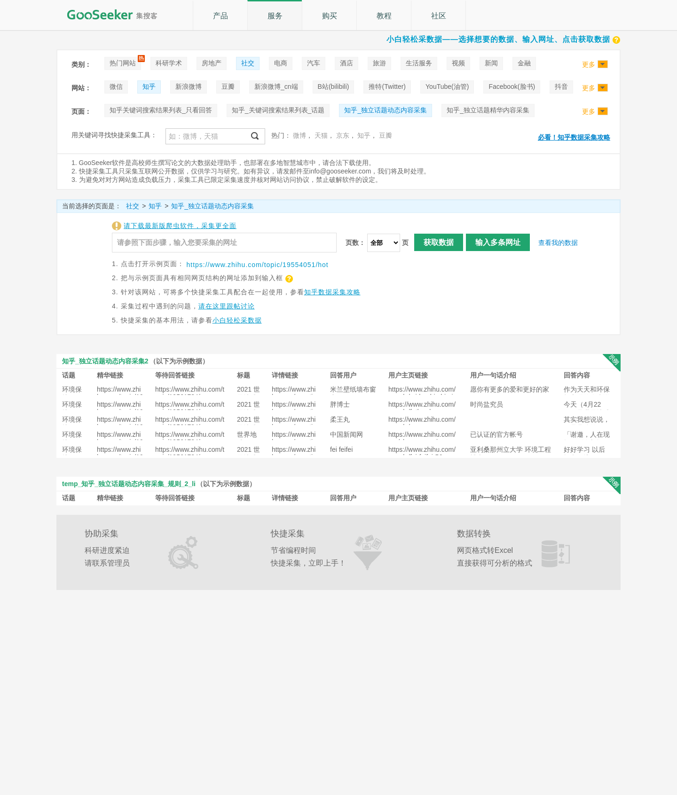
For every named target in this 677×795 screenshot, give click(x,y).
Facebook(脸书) (511, 86)
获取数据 (439, 242)
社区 (438, 16)
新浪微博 (188, 86)
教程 (384, 16)
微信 (116, 86)
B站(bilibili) (333, 86)
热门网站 (123, 63)
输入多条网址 (497, 242)
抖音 (561, 86)
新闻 (491, 63)
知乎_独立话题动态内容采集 (385, 110)
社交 (247, 63)
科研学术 (169, 63)
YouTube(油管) (447, 86)
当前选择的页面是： (91, 206)
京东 (342, 135)
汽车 (313, 63)
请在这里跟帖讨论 (226, 306)
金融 (524, 63)
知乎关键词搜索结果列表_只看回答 (161, 110)
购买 (329, 16)
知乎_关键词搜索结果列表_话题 (278, 110)
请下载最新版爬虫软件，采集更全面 (180, 225)
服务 (275, 16)
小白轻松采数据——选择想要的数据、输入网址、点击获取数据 (503, 39)
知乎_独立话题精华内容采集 (488, 110)
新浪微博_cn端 (276, 86)
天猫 (321, 135)
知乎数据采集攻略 (332, 292)
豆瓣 (228, 86)
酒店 (346, 63)
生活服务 (419, 63)
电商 (280, 63)
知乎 (149, 86)
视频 (458, 63)
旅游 (379, 63)
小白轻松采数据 (237, 320)
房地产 (211, 63)
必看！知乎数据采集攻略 (574, 137)
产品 (220, 16)
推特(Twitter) (387, 86)
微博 (299, 135)
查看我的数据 (558, 242)
